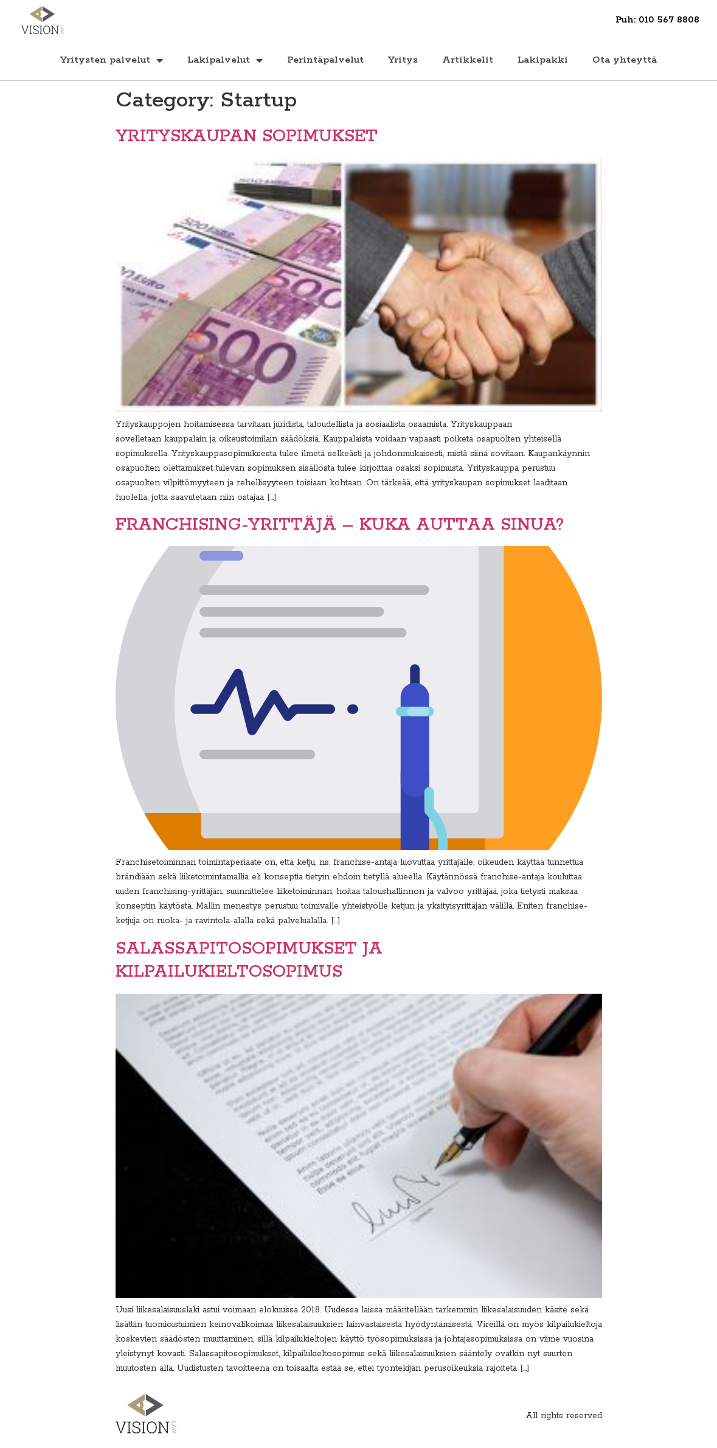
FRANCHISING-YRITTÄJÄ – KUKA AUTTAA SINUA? (340, 525)
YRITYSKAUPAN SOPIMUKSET (247, 136)
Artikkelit (467, 60)
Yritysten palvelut (111, 60)
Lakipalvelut (225, 60)
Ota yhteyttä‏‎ (624, 60)
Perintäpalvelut (325, 60)
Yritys (403, 60)
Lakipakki (543, 60)
